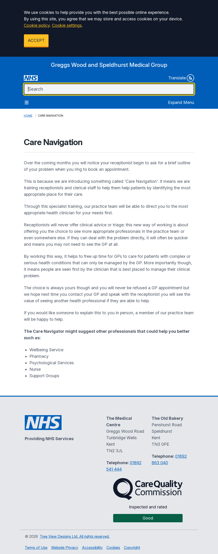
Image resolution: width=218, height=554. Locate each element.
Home (28, 115)
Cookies (113, 547)
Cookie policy (37, 25)
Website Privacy (64, 547)
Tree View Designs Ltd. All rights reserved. (75, 536)
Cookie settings (67, 25)
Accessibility (92, 547)
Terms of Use (36, 547)
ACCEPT (36, 40)
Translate (181, 78)
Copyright (132, 547)
